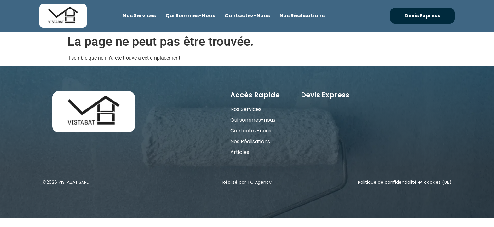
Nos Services (139, 15)
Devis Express (325, 95)
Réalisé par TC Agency (247, 182)
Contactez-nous (247, 15)
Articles (239, 152)
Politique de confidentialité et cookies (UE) (404, 182)
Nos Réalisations (302, 15)
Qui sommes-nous (190, 15)
